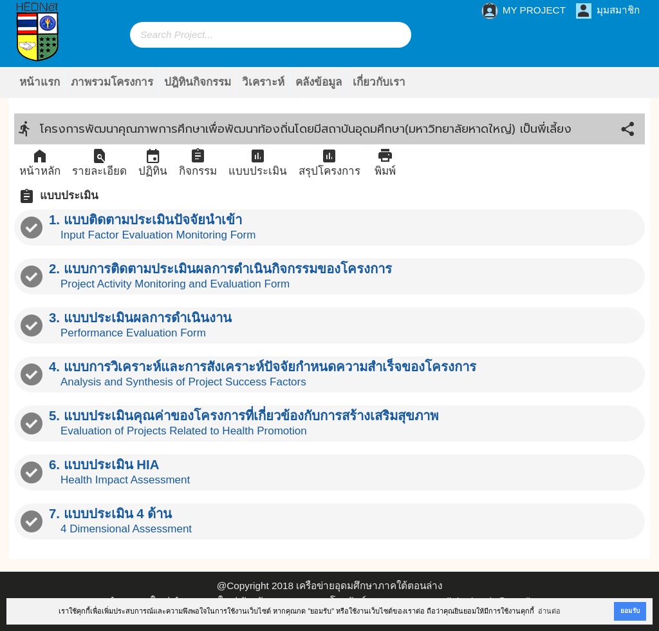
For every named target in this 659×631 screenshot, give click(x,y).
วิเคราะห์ (263, 82)
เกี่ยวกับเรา (379, 82)
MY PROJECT (524, 11)
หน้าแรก (39, 82)
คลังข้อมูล (318, 82)
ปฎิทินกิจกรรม (197, 82)
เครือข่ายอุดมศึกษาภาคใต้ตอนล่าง (369, 585)
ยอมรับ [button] (630, 610)
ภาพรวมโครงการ (112, 82)
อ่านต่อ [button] (549, 611)
